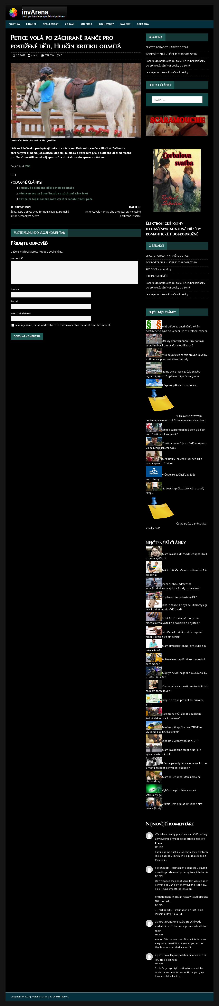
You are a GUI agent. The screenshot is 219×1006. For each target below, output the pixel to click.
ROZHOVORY (106, 24)
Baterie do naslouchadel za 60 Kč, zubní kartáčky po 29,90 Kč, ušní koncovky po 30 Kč (175, 63)
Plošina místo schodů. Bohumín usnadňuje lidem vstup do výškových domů (181, 870)
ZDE (27, 166)
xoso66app (162, 868)
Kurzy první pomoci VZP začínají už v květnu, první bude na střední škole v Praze (181, 839)
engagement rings (166, 897)
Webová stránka (21, 313)
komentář (17, 258)
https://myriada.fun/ (166, 228)
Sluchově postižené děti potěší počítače (46, 188)
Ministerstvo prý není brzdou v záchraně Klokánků (53, 193)
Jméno (15, 289)
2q (156, 955)
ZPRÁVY (49, 55)
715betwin (161, 834)
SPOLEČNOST (51, 24)
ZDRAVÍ (69, 24)
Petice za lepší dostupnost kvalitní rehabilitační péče (56, 199)
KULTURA (86, 24)
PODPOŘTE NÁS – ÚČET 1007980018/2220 (171, 54)
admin (34, 55)
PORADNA (143, 24)
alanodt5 (160, 921)
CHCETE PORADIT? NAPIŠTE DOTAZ (167, 47)
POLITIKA (14, 24)
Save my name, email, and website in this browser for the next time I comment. (63, 325)
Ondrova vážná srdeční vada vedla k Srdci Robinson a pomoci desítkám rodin (181, 926)
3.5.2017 (20, 55)
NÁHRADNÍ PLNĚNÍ (157, 276)
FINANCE (31, 24)
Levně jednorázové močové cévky (167, 72)
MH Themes (62, 997)
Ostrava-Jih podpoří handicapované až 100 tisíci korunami (180, 957)
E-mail (14, 301)
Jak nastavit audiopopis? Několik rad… (181, 899)
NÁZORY (125, 24)
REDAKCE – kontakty (158, 269)
